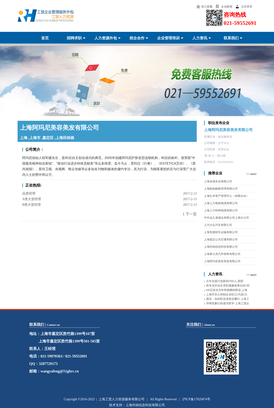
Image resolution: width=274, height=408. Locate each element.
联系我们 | (44, 325)
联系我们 (231, 38)
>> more (251, 174)
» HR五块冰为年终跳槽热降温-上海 (226, 290)
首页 (45, 38)
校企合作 (137, 38)
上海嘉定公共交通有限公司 (221, 239)
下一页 (191, 214)
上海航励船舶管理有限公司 (221, 188)
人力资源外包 (105, 38)
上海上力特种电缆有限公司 (221, 210)
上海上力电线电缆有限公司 (221, 203)
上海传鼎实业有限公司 (218, 181)
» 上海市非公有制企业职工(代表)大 (225, 294)
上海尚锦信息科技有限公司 (221, 246)
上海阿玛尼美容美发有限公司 (228, 130)
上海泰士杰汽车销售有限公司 (222, 254)
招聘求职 (74, 38)
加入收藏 (206, 6)
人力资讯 (199, 38)
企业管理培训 (168, 38)
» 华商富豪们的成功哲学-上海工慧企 (226, 303)
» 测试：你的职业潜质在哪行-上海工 (226, 299)
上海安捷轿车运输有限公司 (221, 232)
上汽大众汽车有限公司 (218, 225)
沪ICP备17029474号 (196, 399)
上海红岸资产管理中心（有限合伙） (226, 196)
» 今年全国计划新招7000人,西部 (223, 281)
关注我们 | (200, 325)
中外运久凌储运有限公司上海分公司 (226, 217)
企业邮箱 (226, 6)
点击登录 (246, 6)
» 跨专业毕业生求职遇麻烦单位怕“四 (226, 285)
